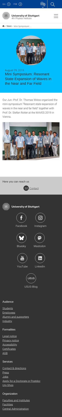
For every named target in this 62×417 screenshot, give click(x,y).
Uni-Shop (7, 383)
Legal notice (9, 334)
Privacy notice (10, 338)
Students (7, 306)
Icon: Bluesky (21, 236)
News (7, 25)
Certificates (9, 346)
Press (5, 370)
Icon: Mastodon (40, 236)
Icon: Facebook (21, 216)
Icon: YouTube (22, 256)
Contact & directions (14, 366)
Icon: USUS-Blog (31, 276)
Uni (3, 4)
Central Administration (15, 406)
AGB (5, 351)
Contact (31, 186)
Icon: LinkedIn (40, 256)
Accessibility (9, 342)
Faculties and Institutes (16, 398)
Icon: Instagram (40, 216)
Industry (7, 319)
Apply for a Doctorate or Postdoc (21, 378)
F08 (15, 4)
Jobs (5, 374)
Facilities (7, 402)
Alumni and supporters (15, 314)
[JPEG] (31, 139)
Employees (8, 310)
